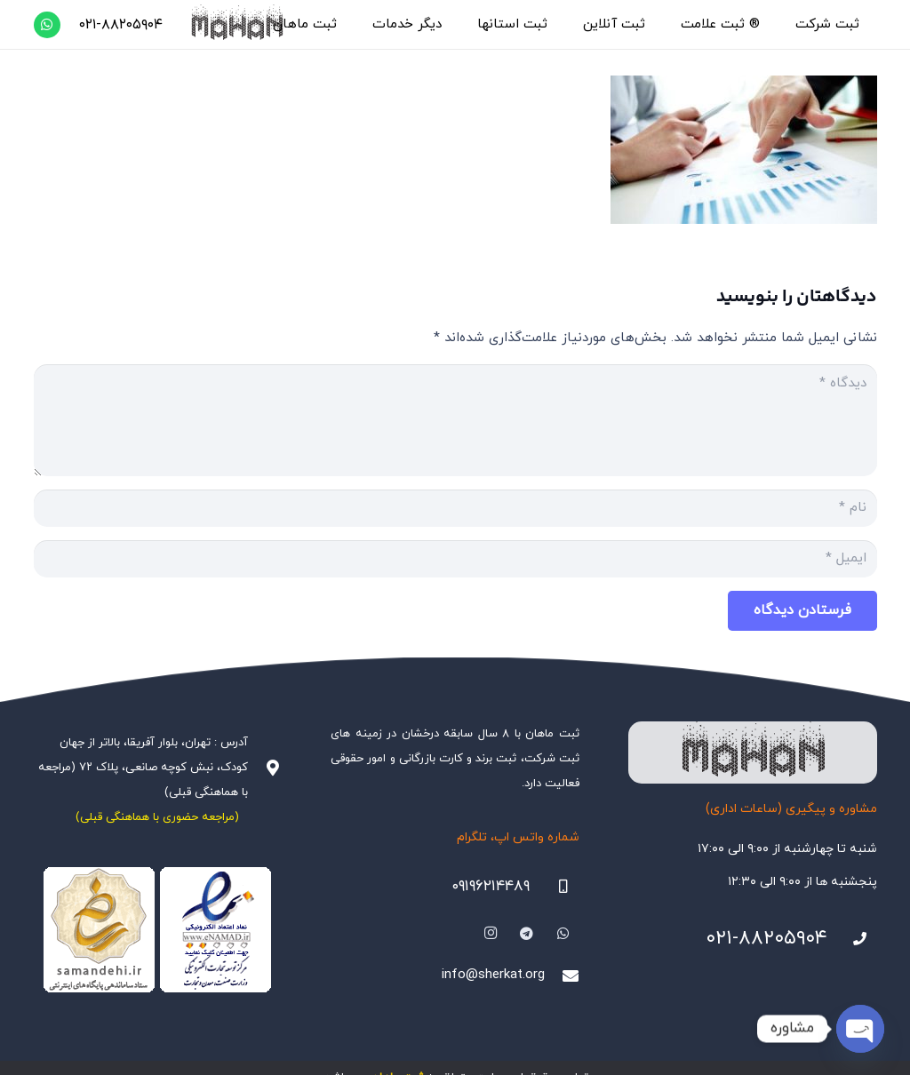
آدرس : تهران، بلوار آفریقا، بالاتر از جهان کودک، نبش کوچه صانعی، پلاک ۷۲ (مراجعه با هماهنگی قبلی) (143, 767)
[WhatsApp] (47, 25)
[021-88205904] (852, 939)
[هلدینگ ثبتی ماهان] (236, 24)
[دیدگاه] (455, 420)
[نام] (455, 508)
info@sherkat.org (493, 975)
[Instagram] (490, 934)
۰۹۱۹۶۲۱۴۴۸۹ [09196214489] (490, 886)
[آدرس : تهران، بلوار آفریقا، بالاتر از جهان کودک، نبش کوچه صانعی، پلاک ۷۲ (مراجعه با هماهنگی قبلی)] (265, 768)
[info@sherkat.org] (562, 975)
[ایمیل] (455, 558)
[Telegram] (527, 934)
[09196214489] (554, 887)
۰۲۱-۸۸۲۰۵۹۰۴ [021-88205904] (766, 938)
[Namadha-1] (158, 930)
